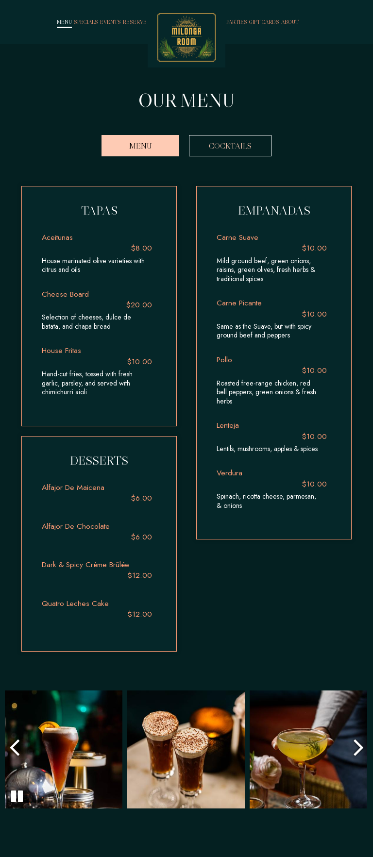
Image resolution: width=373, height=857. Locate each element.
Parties (236, 21)
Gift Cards (264, 21)
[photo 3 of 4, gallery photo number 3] (308, 749)
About (290, 21)
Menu (64, 21)
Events (110, 21)
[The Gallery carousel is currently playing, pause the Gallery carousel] (17, 796)
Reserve (135, 21)
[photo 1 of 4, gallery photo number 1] (63, 749)
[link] (186, 37)
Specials (86, 21)
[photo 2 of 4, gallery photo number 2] (186, 749)
